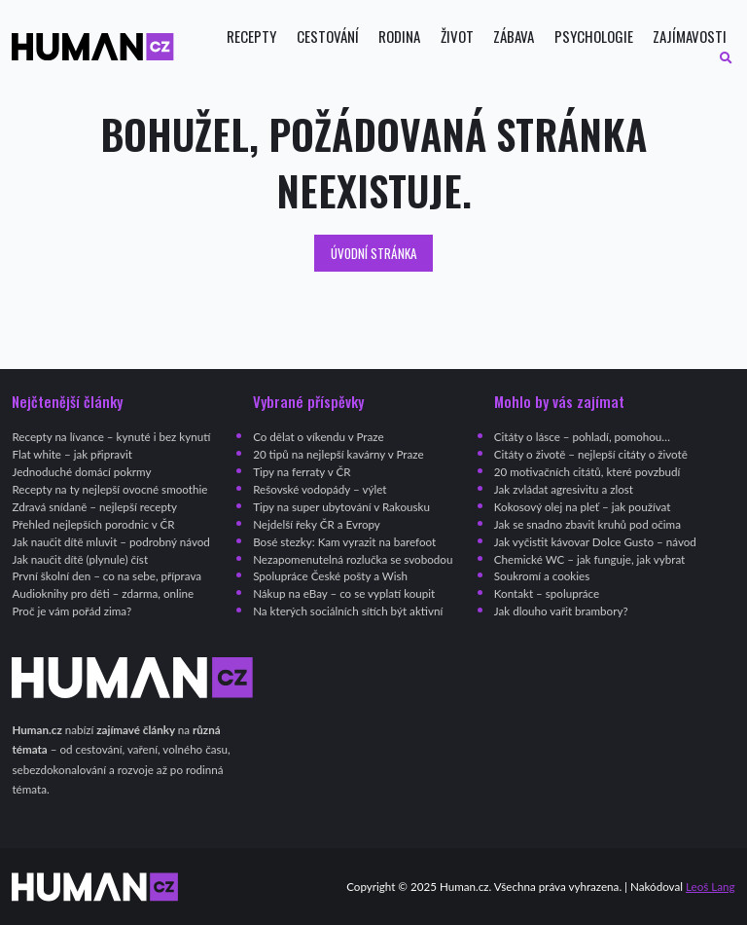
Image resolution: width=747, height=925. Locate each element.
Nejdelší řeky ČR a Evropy (316, 524)
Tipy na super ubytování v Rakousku (341, 506)
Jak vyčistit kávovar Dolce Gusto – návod (595, 542)
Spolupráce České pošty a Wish (330, 576)
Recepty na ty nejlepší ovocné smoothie (109, 489)
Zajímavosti (690, 36)
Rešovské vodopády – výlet (319, 489)
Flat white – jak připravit (71, 454)
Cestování (328, 36)
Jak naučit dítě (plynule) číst (80, 559)
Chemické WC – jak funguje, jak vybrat (589, 559)
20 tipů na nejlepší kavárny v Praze (338, 454)
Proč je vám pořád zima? (71, 611)
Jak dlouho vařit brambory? (561, 611)
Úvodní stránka (374, 253)
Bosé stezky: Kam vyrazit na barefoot (344, 542)
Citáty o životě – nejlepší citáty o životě (591, 454)
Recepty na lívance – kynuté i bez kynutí (111, 436)
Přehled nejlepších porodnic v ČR (93, 524)
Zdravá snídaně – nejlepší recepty (94, 506)
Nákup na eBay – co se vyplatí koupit (344, 593)
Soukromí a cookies (541, 576)
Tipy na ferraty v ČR (301, 471)
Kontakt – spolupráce (546, 593)
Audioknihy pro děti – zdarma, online (103, 593)
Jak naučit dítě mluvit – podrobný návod (110, 542)
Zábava (513, 36)
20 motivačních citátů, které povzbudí (587, 471)
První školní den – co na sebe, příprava (106, 576)
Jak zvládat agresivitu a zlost (563, 489)
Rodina (399, 36)
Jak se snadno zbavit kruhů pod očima (587, 524)
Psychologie (593, 36)
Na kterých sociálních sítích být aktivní (348, 611)
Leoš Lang (710, 886)
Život (457, 36)
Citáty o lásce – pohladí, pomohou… (582, 436)
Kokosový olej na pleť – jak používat (582, 506)
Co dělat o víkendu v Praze (318, 436)
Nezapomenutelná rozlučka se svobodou (352, 559)
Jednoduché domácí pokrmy (81, 471)
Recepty (251, 36)
